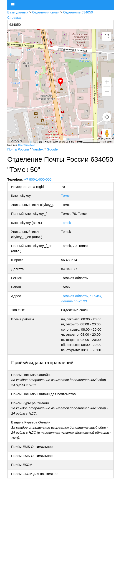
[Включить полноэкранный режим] (106, 36)
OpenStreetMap (26, 145)
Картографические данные (59, 141)
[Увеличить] (106, 81)
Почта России (18, 149)
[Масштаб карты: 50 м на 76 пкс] (89, 141)
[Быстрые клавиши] (40, 141)
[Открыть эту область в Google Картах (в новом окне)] (15, 140)
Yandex (37, 149)
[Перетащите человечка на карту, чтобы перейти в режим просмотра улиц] (106, 133)
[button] (60, 82)
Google (52, 149)
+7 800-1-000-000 (38, 179)
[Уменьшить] (106, 91)
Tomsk (66, 223)
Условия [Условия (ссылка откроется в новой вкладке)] (107, 141)
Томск (65, 195)
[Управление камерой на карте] (106, 117)
